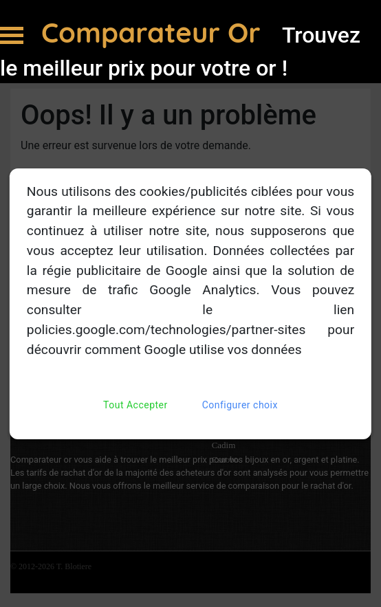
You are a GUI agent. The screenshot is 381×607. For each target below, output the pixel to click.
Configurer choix (240, 405)
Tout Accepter (135, 405)
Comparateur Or (154, 32)
